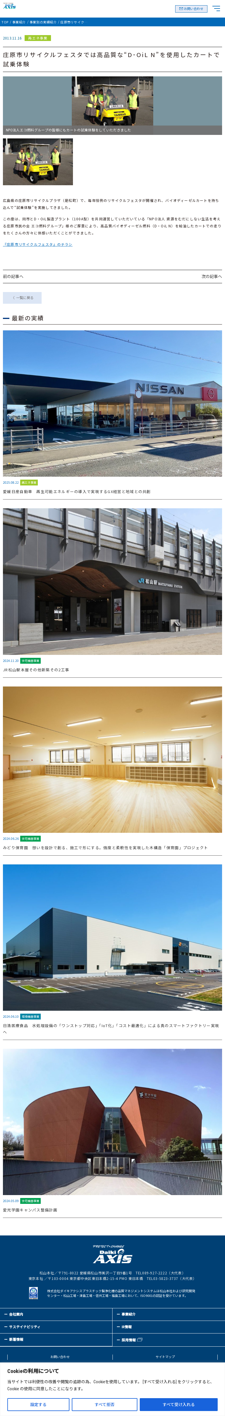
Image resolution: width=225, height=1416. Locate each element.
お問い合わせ (193, 9)
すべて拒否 (105, 1404)
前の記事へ (13, 276)
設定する (38, 1404)
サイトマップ (165, 1357)
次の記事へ (212, 276)
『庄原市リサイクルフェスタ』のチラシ (38, 244)
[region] (112, 1389)
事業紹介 (19, 22)
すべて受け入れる (179, 1404)
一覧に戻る (25, 298)
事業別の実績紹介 (43, 22)
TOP (4, 22)
